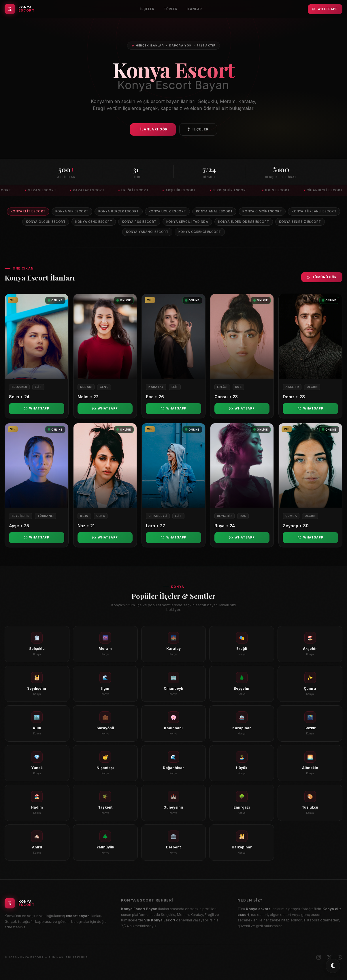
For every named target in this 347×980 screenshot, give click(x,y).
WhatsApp (325, 9)
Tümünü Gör (322, 277)
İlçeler (147, 9)
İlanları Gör (154, 129)
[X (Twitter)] (329, 957)
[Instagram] (318, 957)
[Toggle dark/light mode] (333, 966)
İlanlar (194, 9)
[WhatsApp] (340, 957)
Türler (171, 9)
